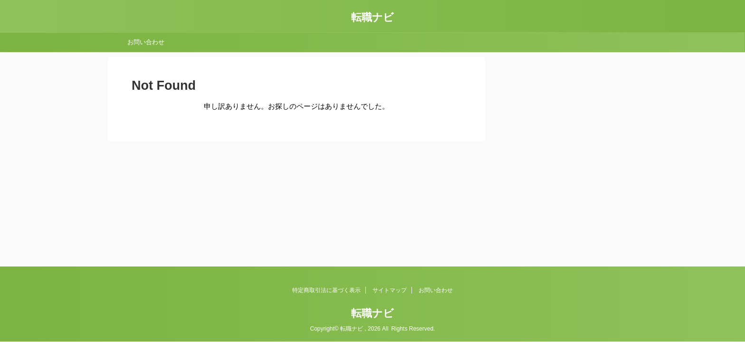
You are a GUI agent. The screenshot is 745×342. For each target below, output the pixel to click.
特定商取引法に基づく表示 (326, 290)
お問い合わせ (145, 42)
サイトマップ (389, 290)
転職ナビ (372, 17)
